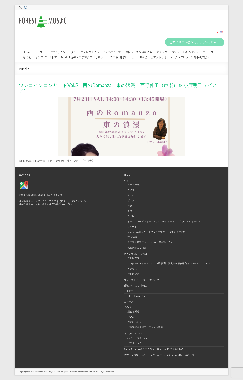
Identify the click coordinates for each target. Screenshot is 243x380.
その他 (27, 57)
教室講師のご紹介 (136, 247)
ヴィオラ (132, 189)
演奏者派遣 (133, 311)
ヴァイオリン (134, 184)
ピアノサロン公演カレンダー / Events (194, 42)
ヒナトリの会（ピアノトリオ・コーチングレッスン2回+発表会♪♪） (172, 57)
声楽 (129, 205)
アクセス (161, 52)
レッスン (39, 52)
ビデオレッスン (135, 343)
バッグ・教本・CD (137, 337)
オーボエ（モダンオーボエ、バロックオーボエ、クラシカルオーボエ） (165, 221)
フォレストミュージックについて (100, 52)
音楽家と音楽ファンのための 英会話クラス (150, 242)
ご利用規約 (133, 273)
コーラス (208, 52)
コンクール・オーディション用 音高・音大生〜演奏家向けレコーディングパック (170, 263)
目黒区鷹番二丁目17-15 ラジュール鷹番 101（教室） (47, 203)
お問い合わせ (134, 321)
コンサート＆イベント (184, 52)
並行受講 (132, 237)
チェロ (130, 195)
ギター (130, 210)
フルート (132, 226)
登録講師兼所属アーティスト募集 (145, 327)
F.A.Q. (130, 316)
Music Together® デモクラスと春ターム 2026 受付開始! (94, 57)
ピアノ (130, 200)
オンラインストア (46, 57)
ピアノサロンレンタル (62, 52)
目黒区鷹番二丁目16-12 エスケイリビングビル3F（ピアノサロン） (54, 200)
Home (26, 52)
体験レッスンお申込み (138, 52)
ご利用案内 (133, 258)
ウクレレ (132, 216)
